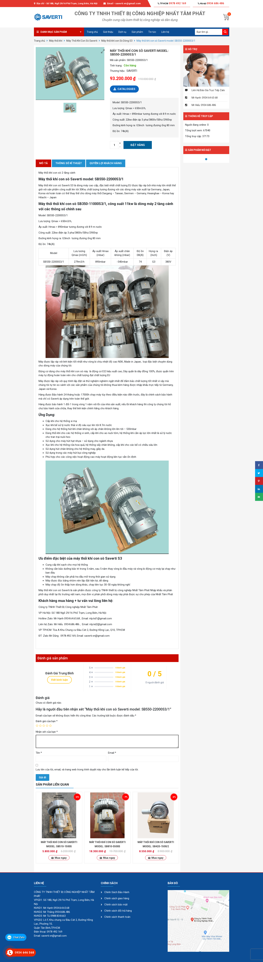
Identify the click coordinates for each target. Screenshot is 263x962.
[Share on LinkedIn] (259, 489)
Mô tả (43, 163)
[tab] (43, 163)
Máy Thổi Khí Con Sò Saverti (81, 40)
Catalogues (124, 89)
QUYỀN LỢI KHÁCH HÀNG (106, 163)
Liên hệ (165, 31)
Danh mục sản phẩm (53, 31)
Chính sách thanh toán (117, 916)
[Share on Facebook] (259, 465)
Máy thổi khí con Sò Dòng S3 (116, 40)
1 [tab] (206, 159)
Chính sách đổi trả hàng (118, 910)
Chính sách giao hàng (116, 898)
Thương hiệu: (117, 70)
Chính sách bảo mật (116, 904)
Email (112, 752)
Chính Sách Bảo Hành (116, 892)
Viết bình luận (59, 679)
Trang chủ (92, 31)
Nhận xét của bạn (47, 731)
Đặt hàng (138, 145)
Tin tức (152, 31)
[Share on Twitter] (259, 473)
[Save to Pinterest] (259, 481)
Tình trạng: (116, 65)
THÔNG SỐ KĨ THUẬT (68, 163)
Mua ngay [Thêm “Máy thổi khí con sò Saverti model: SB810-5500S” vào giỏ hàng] (109, 857)
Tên (39, 752)
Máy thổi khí (55, 40)
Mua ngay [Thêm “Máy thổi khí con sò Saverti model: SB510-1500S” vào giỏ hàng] (61, 857)
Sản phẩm (137, 31)
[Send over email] (259, 497)
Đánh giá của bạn (47, 721)
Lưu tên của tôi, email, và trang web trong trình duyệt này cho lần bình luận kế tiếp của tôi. (87, 769)
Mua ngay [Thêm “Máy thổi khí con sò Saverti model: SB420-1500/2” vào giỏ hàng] (157, 857)
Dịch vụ (122, 31)
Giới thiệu (108, 31)
